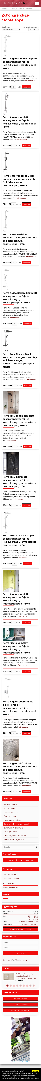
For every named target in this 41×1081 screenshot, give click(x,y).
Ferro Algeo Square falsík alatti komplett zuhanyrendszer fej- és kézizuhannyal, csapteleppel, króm (19, 708)
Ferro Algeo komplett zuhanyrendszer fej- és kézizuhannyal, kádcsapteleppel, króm (16, 599)
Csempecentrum (9, 874)
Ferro (5, 900)
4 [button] (17, 986)
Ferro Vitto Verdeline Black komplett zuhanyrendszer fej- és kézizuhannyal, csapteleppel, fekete (20, 180)
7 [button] (27, 986)
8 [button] (30, 986)
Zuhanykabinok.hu (10, 888)
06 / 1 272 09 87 (33, 919)
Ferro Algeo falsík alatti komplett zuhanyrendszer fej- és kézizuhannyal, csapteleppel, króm (20, 768)
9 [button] (34, 986)
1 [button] (7, 986)
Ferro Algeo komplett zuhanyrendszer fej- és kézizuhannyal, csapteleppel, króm (19, 122)
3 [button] (14, 986)
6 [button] (24, 986)
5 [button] (20, 986)
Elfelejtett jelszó (20, 960)
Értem (35, 1071)
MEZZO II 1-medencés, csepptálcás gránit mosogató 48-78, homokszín (27, 976)
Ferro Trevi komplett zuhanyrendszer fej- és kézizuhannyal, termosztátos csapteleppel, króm (19, 481)
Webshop (5, 9)
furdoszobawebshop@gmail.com (28, 921)
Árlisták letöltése (20, 999)
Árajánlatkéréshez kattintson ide (20, 860)
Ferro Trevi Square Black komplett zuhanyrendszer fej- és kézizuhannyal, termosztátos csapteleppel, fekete (20, 360)
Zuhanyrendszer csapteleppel (21, 9)
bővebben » (30, 81)
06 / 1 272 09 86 (33, 917)
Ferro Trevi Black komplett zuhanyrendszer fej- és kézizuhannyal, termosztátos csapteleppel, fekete (19, 420)
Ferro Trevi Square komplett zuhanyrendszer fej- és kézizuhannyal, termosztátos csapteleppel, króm (19, 540)
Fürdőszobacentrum (11, 879)
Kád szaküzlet (8, 883)
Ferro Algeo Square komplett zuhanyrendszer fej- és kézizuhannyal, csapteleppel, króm (20, 63)
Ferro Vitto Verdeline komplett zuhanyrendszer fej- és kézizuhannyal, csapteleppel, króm (20, 239)
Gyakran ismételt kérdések (20, 929)
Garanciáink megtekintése (21, 1010)
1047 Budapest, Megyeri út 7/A (29, 924)
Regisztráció (8, 960)
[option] (20, 977)
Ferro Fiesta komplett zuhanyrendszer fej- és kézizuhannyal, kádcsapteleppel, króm (16, 647)
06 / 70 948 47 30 (33, 916)
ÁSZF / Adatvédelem (21, 1004)
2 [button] (11, 986)
